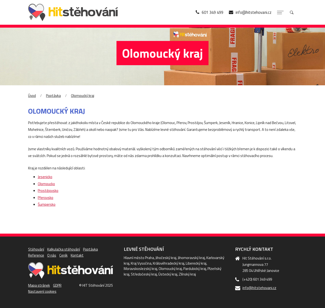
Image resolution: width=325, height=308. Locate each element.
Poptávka (53, 95)
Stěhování (36, 249)
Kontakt (77, 255)
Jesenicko (45, 177)
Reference (36, 255)
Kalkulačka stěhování (63, 249)
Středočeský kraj (144, 274)
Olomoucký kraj (82, 95)
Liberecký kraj (196, 263)
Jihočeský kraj (165, 258)
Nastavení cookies (42, 291)
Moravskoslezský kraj (140, 268)
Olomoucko (46, 184)
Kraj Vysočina (141, 263)
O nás (51, 255)
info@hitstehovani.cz (259, 288)
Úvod (32, 95)
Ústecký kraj (167, 274)
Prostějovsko (48, 190)
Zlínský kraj (187, 274)
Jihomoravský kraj (191, 258)
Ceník (63, 255)
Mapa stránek (39, 285)
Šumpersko (46, 204)
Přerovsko (45, 197)
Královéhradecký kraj (168, 263)
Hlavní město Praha (139, 258)
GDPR (57, 285)
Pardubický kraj (194, 268)
